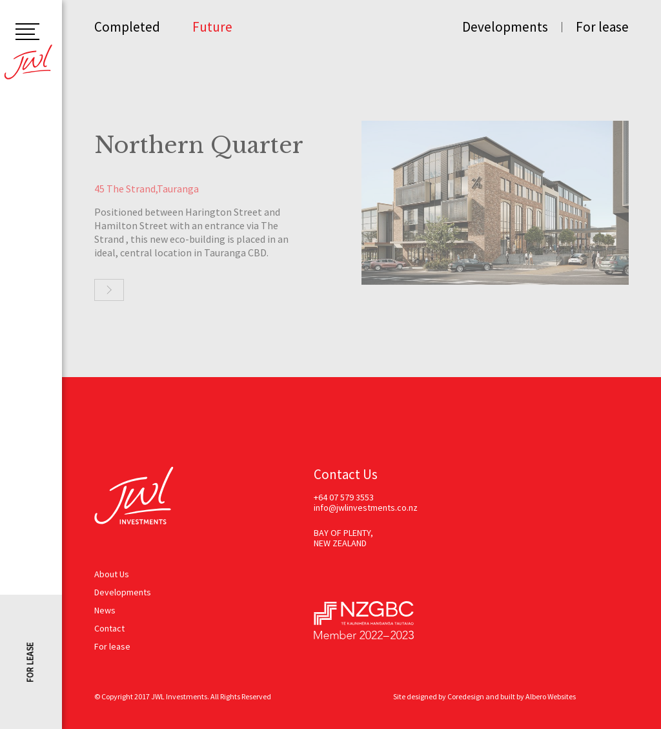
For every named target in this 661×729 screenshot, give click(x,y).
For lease (602, 27)
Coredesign (465, 696)
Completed (127, 27)
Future (212, 27)
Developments (505, 27)
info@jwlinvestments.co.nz (366, 507)
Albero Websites (550, 696)
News (105, 610)
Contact (109, 628)
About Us (111, 574)
